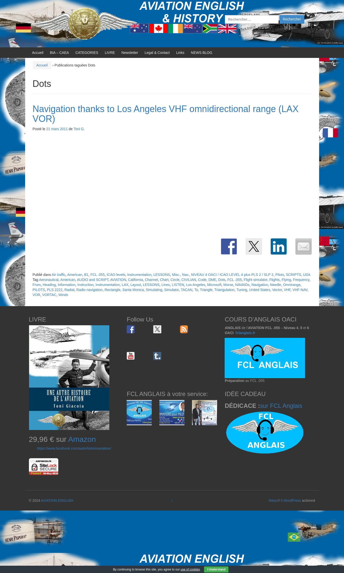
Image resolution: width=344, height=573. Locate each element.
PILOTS (39, 290)
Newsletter (129, 53)
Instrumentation (139, 275)
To (196, 290)
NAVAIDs (242, 285)
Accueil (37, 53)
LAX (125, 285)
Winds (63, 295)
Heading (49, 285)
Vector (277, 290)
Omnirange (292, 285)
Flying (286, 280)
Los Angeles (195, 285)
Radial (69, 290)
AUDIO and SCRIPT (92, 280)
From (37, 285)
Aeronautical (49, 280)
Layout (135, 285)
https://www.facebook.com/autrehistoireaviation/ (74, 448)
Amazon (82, 439)
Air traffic (59, 275)
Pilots (279, 275)
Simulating (154, 290)
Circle (174, 280)
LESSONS (161, 275)
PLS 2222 (55, 290)
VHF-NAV (299, 290)
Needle (275, 285)
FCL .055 (97, 275)
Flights (274, 280)
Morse (228, 285)
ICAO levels (116, 275)
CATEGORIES (86, 53)
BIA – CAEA (59, 53)
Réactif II (276, 500)
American (74, 275)
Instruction (85, 285)
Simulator (171, 290)
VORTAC (49, 295)
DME (212, 280)
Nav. (185, 275)
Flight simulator (255, 280)
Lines (165, 285)
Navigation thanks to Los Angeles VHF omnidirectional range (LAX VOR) (166, 114)
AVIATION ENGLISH (57, 500)
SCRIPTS (293, 275)
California (135, 280)
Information (66, 285)
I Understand (216, 569)
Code (202, 280)
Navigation (260, 285)
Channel (151, 280)
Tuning (241, 290)
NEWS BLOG (201, 53)
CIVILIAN (188, 280)
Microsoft (214, 285)
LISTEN (178, 285)
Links (180, 53)
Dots (221, 280)
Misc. (176, 275)
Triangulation (224, 290)
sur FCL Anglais (281, 405)
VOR (36, 295)
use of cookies (190, 569)
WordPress (292, 500)
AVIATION (118, 280)
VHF (287, 290)
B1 (86, 275)
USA (306, 275)
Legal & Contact (157, 53)
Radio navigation (89, 290)
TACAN (186, 290)
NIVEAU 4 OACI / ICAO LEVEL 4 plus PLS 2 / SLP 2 (232, 275)
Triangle (206, 290)
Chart (164, 280)
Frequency (301, 280)
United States (259, 290)
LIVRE (110, 53)
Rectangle (112, 290)
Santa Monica (133, 290)
